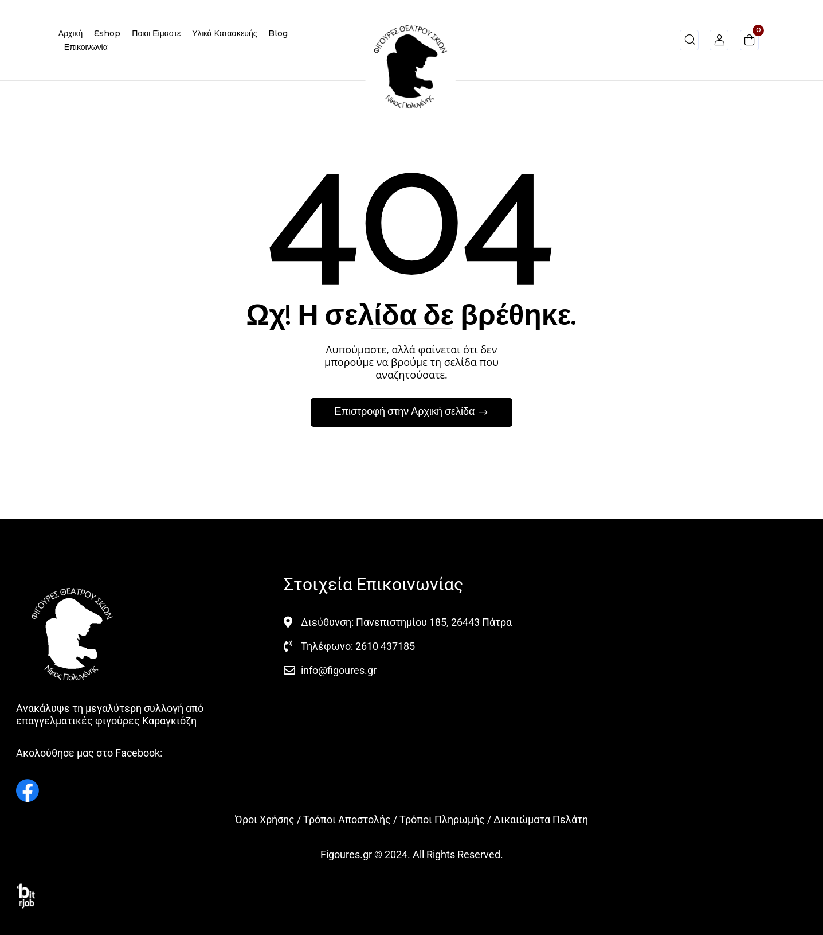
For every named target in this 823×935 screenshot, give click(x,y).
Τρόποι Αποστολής (347, 819)
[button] (749, 42)
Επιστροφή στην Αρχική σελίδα (405, 411)
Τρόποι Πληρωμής (442, 819)
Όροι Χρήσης (265, 819)
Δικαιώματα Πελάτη (540, 819)
